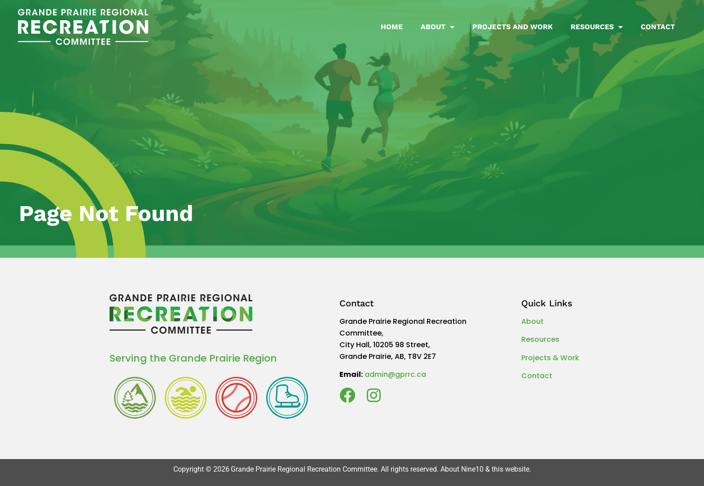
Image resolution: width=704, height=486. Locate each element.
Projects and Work (512, 26)
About (437, 27)
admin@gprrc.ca (395, 374)
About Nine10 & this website (484, 469)
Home (392, 26)
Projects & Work (550, 358)
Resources (597, 27)
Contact (658, 26)
